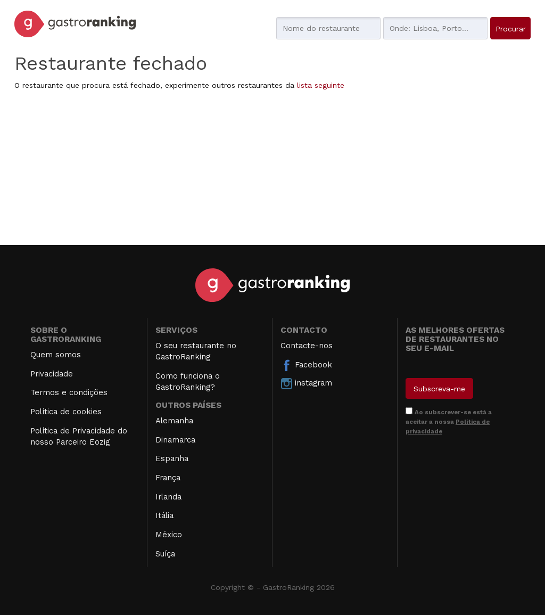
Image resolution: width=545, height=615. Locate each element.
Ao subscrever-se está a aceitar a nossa (449, 421)
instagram (306, 383)
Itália (164, 515)
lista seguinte (320, 85)
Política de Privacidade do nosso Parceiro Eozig (78, 436)
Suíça (165, 554)
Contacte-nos (306, 345)
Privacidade (51, 374)
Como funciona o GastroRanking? (187, 381)
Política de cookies (66, 411)
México (168, 534)
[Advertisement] (272, 170)
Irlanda (168, 497)
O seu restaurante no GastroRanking (195, 351)
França (167, 477)
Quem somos (55, 354)
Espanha (171, 458)
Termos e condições (69, 392)
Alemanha (174, 420)
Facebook (306, 365)
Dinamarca (175, 440)
